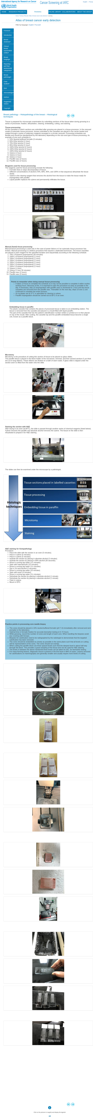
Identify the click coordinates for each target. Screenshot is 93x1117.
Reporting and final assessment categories (8, 67)
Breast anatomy (7, 41)
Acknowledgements (9, 93)
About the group (84, 12)
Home (4, 12)
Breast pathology (7, 76)
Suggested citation (7, 103)
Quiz (5, 88)
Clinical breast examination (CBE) (8, 49)
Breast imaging (7, 58)
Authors (6, 97)
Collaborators (68, 12)
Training (37, 12)
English (85, 2)
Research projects (17, 12)
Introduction (8, 35)
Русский (38, 25)
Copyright (7, 108)
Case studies (6, 83)
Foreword (7, 31)
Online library (54, 12)
